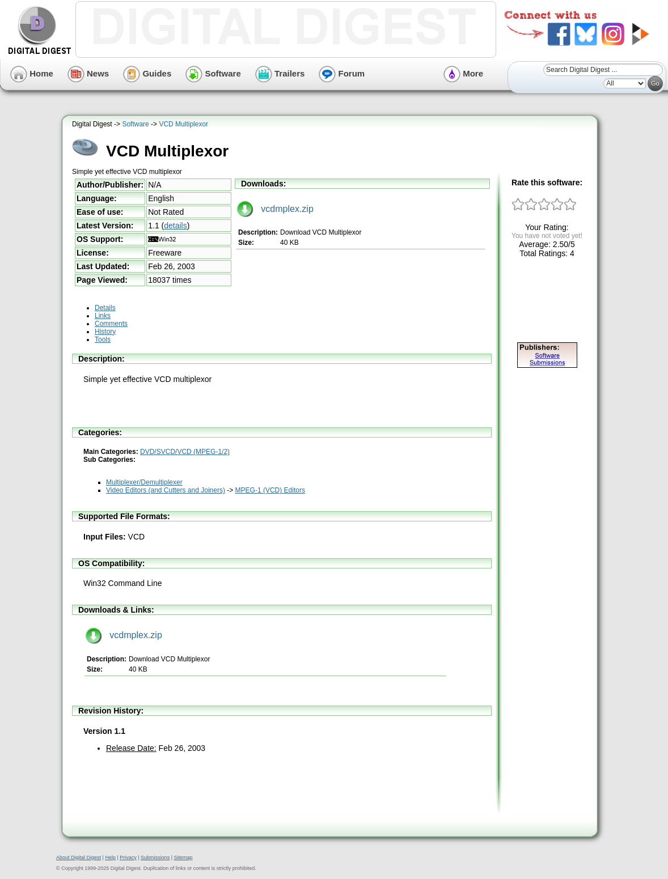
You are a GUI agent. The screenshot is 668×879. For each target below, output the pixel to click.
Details (105, 308)
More (463, 73)
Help (110, 857)
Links (103, 316)
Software (213, 73)
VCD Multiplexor (183, 124)
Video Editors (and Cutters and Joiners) (165, 490)
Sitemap (183, 857)
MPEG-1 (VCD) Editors (270, 490)
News (88, 73)
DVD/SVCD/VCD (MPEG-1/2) (185, 452)
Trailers (280, 73)
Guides (147, 73)
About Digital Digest (78, 857)
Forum (342, 73)
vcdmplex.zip (275, 209)
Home (31, 73)
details (175, 225)
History (105, 332)
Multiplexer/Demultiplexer (144, 482)
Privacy (128, 857)
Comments (111, 324)
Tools (103, 339)
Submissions (155, 857)
